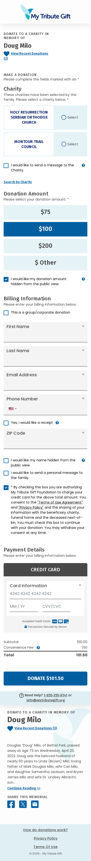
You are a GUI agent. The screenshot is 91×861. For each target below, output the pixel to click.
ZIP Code (16, 433)
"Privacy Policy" (31, 507)
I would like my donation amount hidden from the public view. (38, 281)
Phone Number (22, 399)
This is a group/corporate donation (40, 312)
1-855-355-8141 (55, 695)
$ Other (45, 262)
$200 (45, 245)
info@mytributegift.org (45, 700)
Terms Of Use (45, 846)
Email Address (22, 375)
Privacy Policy (46, 838)
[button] (83, 170)
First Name (18, 327)
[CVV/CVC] (56, 605)
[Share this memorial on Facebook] (11, 804)
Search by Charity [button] (18, 182)
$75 (45, 212)
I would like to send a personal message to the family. (47, 475)
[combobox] (12, 409)
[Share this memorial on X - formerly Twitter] (22, 804)
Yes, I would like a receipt (32, 422)
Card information (28, 586)
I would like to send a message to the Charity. (42, 168)
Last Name (18, 351)
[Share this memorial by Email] (34, 804)
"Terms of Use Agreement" (60, 502)
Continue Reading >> (23, 788)
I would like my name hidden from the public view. (43, 463)
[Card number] (45, 595)
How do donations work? (45, 829)
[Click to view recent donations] (27, 56)
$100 (45, 229)
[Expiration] (24, 605)
